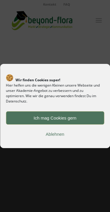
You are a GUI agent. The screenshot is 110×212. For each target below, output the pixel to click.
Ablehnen (55, 134)
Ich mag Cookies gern (55, 117)
